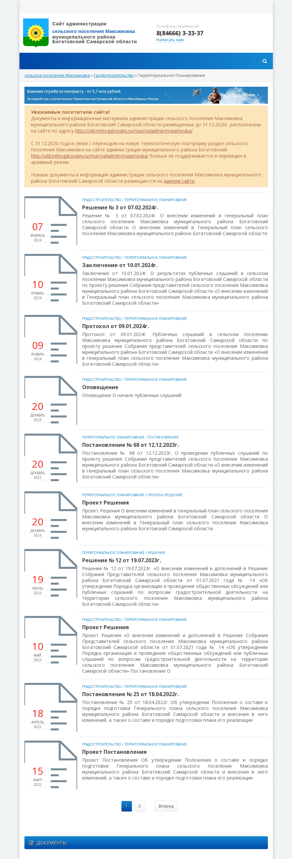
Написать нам (170, 40)
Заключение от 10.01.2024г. (119, 265)
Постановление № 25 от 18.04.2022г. (130, 694)
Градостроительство (101, 200)
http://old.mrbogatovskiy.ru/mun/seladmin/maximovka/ (134, 131)
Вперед (166, 806)
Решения (156, 552)
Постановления (163, 437)
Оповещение (100, 387)
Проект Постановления (114, 751)
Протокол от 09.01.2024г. (115, 326)
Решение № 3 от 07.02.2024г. (120, 207)
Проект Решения (105, 502)
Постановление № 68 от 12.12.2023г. (130, 444)
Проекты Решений (165, 495)
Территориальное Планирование (156, 200)
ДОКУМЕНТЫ (48, 843)
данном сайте (179, 181)
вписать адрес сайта (85, 32)
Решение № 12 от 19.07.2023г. (121, 560)
